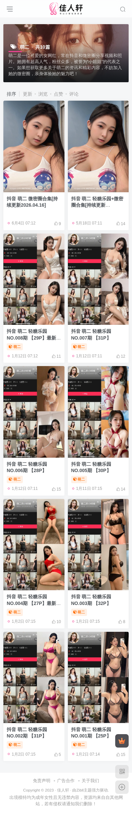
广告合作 (66, 780)
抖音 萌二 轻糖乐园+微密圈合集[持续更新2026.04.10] (97, 205)
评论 (74, 94)
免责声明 (41, 780)
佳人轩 (63, 790)
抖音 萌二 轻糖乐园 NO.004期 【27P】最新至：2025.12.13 (31, 603)
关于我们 (90, 780)
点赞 (58, 94)
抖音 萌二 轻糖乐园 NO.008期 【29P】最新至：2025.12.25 (31, 337)
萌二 (15, 347)
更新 (27, 94)
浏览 (43, 94)
